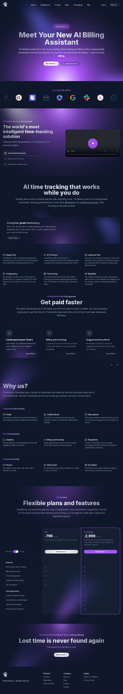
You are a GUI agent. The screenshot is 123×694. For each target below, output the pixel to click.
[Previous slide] (111, 365)
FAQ (88, 5)
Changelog (78, 5)
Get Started (51, 63)
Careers (66, 684)
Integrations (45, 5)
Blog (67, 5)
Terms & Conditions (91, 677)
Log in (103, 5)
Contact (66, 687)
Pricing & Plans (48, 684)
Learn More (31, 353)
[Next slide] (117, 365)
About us (66, 677)
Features (46, 677)
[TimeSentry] (5, 4)
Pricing (57, 5)
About (33, 5)
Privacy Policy (89, 680)
